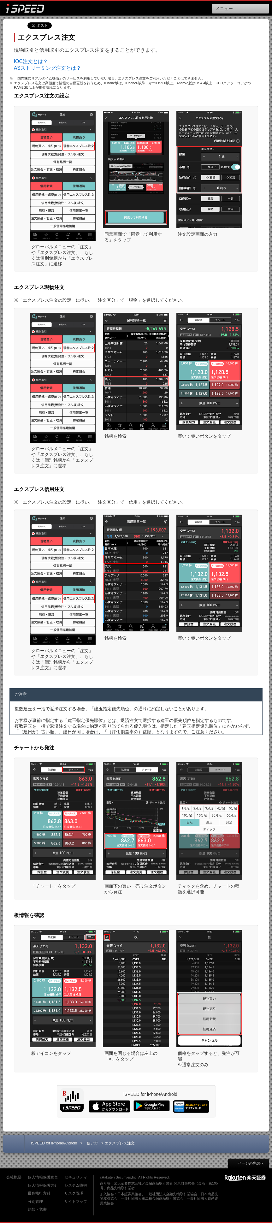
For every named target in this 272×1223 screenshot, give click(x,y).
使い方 (92, 1143)
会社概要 (13, 1177)
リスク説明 (73, 1193)
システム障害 (75, 1185)
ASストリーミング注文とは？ (47, 68)
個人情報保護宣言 (43, 1177)
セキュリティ (75, 1177)
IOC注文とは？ (31, 61)
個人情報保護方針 (43, 1185)
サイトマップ (75, 1201)
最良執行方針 (39, 1193)
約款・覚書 (37, 1209)
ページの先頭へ (247, 1163)
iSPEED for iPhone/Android (54, 1143)
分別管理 (35, 1201)
